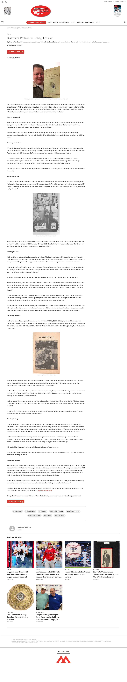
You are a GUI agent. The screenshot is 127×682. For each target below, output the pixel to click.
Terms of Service (33, 642)
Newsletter (123, 1)
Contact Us (31, 641)
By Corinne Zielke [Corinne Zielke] (11, 45)
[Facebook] (2, 2)
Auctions (80, 22)
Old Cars (90, 641)
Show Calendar (108, 1)
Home (9, 27)
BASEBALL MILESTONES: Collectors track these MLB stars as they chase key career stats (48, 574)
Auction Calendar (38, 641)
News (49, 22)
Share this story (15, 52)
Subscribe (116, 1)
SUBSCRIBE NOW (117, 15)
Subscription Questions (81, 641)
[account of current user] (2, 22)
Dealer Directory (36, 22)
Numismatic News (106, 641)
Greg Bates (39, 622)
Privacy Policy (24, 642)
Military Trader (16, 642)
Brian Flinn (39, 579)
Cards (55, 22)
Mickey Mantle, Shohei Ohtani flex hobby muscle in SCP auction (77, 574)
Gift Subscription (70, 641)
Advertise (24, 641)
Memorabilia (64, 22)
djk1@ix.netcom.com (45, 490)
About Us (19, 641)
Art (73, 22)
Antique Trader (98, 641)
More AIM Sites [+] (63, 651)
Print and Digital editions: (117, 13)
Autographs (90, 22)
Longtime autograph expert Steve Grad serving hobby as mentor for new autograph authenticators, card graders (48, 617)
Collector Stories (26, 27)
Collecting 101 (16, 27)
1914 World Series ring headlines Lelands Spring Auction (17, 617)
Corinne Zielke (24, 527)
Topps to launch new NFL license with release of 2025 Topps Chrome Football (18, 574)
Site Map (14, 641)
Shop (98, 22)
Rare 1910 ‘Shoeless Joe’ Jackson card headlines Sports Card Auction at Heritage (105, 574)
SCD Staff (10, 579)
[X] (6, 2)
